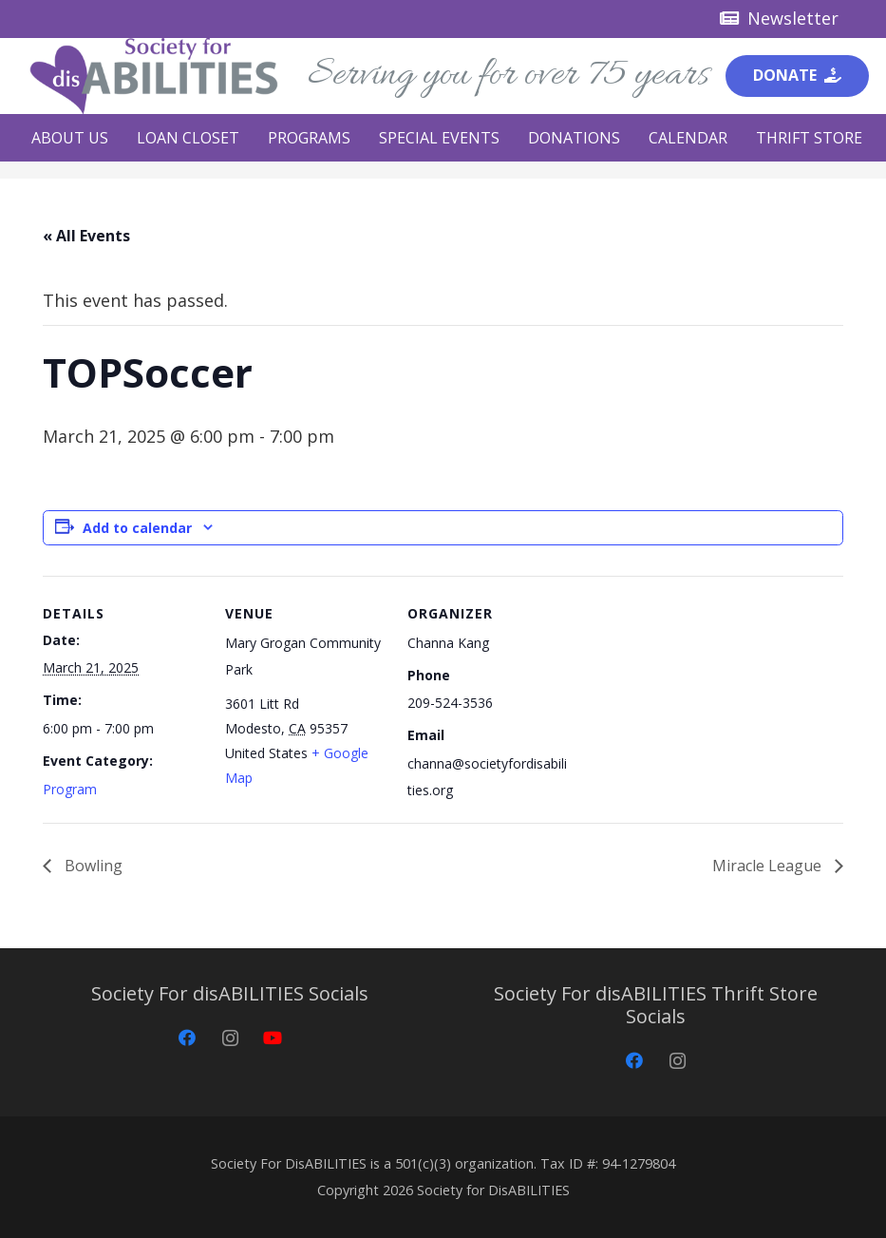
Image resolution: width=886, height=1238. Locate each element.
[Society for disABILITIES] (154, 76)
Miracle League (768, 865)
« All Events (86, 235)
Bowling (92, 865)
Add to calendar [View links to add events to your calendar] (137, 528)
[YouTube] (273, 1038)
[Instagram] (230, 1038)
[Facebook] (187, 1038)
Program (70, 789)
